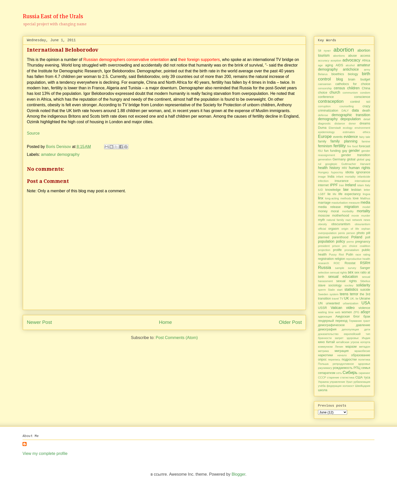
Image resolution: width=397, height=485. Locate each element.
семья (365, 368)
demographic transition (351, 115)
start (340, 289)
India (330, 176)
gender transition (355, 155)
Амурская (342, 316)
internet (323, 185)
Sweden (323, 294)
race (358, 254)
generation (324, 159)
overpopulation (327, 233)
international (362, 180)
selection (323, 272)
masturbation (339, 202)
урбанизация (361, 381)
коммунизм (325, 346)
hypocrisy (337, 172)
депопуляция (350, 329)
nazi (348, 219)
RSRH (365, 263)
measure (354, 202)
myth (321, 220)
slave (321, 285)
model (366, 206)
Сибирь (350, 372)
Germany (339, 159)
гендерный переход (332, 321)
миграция (341, 351)
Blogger (238, 474)
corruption (324, 106)
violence (364, 308)
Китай (330, 342)
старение (333, 377)
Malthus (365, 198)
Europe (325, 136)
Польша (323, 363)
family (322, 141)
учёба (322, 385)
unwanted (333, 303)
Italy (367, 185)
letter (367, 189)
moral (335, 211)
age (320, 65)
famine (366, 141)
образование (360, 355)
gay (344, 151)
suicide (365, 289)
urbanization (350, 303)
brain (351, 79)
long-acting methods (338, 198)
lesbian (356, 190)
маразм (351, 346)
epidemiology (326, 132)
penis (341, 233)
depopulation (350, 119)
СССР (322, 377)
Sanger (365, 268)
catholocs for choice (352, 84)
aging (329, 65)
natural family (335, 219)
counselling (347, 106)
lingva (366, 194)
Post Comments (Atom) (177, 337)
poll (367, 237)
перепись (334, 359)
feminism (325, 146)
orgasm (333, 228)
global (351, 159)
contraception (331, 101)
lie (329, 194)
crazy (366, 106)
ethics (366, 132)
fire (349, 146)
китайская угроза (347, 342)
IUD (320, 189)
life (334, 194)
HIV (344, 168)
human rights (359, 168)
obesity (322, 224)
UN (320, 303)
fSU (320, 150)
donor (352, 123)
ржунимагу (325, 367)
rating (366, 254)
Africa (366, 60)
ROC (337, 263)
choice (322, 92)
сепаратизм (326, 373)
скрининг (364, 372)
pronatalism (352, 249)
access (365, 55)
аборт (365, 312)
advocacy (352, 60)
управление (337, 381)
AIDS (339, 65)
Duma (322, 128)
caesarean (324, 84)
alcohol (350, 65)
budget (365, 79)
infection (323, 180)
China (366, 88)
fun (326, 151)
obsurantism (362, 224)
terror (354, 294)
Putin (349, 254)
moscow (324, 215)
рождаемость (343, 368)
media (365, 202)
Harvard (365, 163)
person (350, 233)
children (353, 88)
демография (327, 329)
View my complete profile (45, 453)
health (323, 168)
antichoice (351, 69)
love (356, 198)
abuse (352, 55)
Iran (341, 185)
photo (361, 233)
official (322, 228)
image (322, 176)
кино (321, 342)
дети (367, 329)
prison (336, 245)
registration (326, 259)
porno (350, 241)
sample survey (345, 267)
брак (366, 316)
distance (339, 123)
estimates (349, 132)
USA (366, 303)
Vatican (336, 308)
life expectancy (349, 194)
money (323, 211)
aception (336, 60)
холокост (348, 385)
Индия (366, 338)
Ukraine (364, 298)
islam (360, 185)
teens (344, 294)
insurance (342, 181)
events (338, 137)
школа (322, 390)
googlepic (331, 163)
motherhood (340, 215)
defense (323, 115)
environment (362, 127)
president (324, 245)
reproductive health (358, 258)
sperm (322, 289)
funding (335, 151)
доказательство (328, 333)
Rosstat (350, 263)
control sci (360, 101)
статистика (347, 377)
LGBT (321, 194)
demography (328, 119)
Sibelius (365, 281)
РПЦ (356, 368)
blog (339, 79)
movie (355, 215)
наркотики (325, 355)
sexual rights (346, 281)
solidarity (363, 285)
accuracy (323, 60)
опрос (322, 359)
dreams (365, 123)
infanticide (364, 176)
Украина (323, 381)
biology (353, 74)
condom (365, 92)
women (347, 312)
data (355, 110)
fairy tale (364, 136)
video (350, 308)
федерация (334, 385)
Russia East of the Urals (53, 16)
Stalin (331, 289)
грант (366, 320)
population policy (331, 241)
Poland (356, 237)
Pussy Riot (336, 254)
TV (341, 298)
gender (354, 151)
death (366, 110)
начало (342, 355)
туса (367, 377)
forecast (364, 146)
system (333, 294)
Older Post (290, 322)
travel (335, 298)
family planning (343, 141)
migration (351, 207)
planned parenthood (333, 237)
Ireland (350, 185)
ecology (348, 127)
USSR (322, 308)
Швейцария (362, 385)
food (355, 146)
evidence (351, 137)
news (367, 219)
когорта (365, 342)
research (323, 263)
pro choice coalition (356, 245)
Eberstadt (335, 127)
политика (364, 359)
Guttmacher (348, 163)
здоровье (353, 338)
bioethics (337, 74)
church (335, 92)
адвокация (325, 316)
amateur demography (60, 154)
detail (366, 119)
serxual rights (338, 272)
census (339, 88)
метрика (323, 350)
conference (326, 97)
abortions (339, 55)
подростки (349, 359)
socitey (349, 285)
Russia (324, 267)
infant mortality (346, 176)
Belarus (323, 74)
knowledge (333, 190)
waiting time (326, 312)
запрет (339, 338)
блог (356, 316)
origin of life (350, 228)
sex (350, 272)
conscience (362, 97)
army (367, 69)
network (357, 219)
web (337, 312)
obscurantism (340, 224)
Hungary (323, 172)
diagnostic (324, 123)
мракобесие (362, 350)
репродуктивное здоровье (351, 363)
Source (33, 133)
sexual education (343, 277)
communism (350, 92)
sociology (335, 285)
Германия (355, 320)
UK (346, 298)
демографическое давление (344, 325)
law (345, 189)
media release (329, 207)
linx (320, 198)
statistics (351, 289)
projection (324, 249)
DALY (345, 110)
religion (340, 259)
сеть (339, 372)
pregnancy (362, 241)
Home (165, 322)
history (334, 168)
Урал (349, 381)
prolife (337, 250)
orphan (365, 228)
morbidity (347, 211)
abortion (343, 50)
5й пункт (324, 50)
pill (368, 233)
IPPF (334, 185)
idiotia (349, 172)
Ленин (339, 346)
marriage (324, 202)
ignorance (363, 172)
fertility (339, 145)
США (359, 377)
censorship (325, 88)
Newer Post (39, 322)
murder (365, 215)
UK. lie (354, 298)
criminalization (328, 110)
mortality (363, 211)
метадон (364, 346)
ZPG (356, 312)
